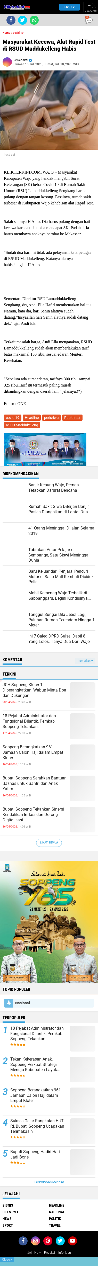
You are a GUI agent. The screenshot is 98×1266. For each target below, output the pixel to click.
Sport (8, 1225)
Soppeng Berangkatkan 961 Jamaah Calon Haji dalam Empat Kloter (33, 752)
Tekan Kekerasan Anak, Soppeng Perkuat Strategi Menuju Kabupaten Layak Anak (33, 1065)
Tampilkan (85, 660)
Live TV (68, 7)
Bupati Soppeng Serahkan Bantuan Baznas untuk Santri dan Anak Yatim (35, 783)
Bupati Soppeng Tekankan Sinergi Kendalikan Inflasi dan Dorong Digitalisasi (33, 814)
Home (6, 32)
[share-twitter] (22, 20)
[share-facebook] (10, 20)
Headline (32, 418)
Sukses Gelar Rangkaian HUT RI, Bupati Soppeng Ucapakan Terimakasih (37, 1126)
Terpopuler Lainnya (49, 1181)
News (7, 1219)
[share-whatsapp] (34, 20)
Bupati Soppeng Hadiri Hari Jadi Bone (35, 1154)
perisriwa (51, 418)
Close (7, 1259)
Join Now (34, 1252)
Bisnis (8, 1205)
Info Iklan (64, 1252)
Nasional (22, 1003)
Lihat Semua (49, 842)
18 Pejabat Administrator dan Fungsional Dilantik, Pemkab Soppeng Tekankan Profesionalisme (29, 721)
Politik (55, 1219)
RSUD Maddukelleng (22, 425)
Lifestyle (11, 1212)
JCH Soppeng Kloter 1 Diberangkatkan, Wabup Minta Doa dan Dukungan (34, 690)
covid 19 (18, 32)
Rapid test (72, 418)
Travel (55, 1225)
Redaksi (49, 1252)
